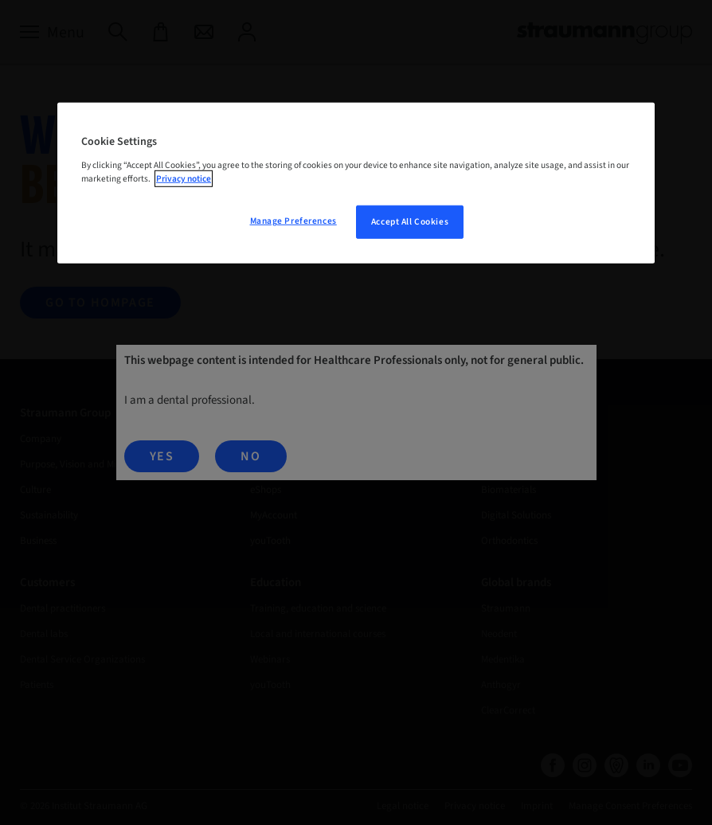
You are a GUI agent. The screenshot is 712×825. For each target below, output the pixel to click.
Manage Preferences (293, 221)
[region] (356, 183)
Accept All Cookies (409, 222)
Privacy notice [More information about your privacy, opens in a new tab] (183, 179)
